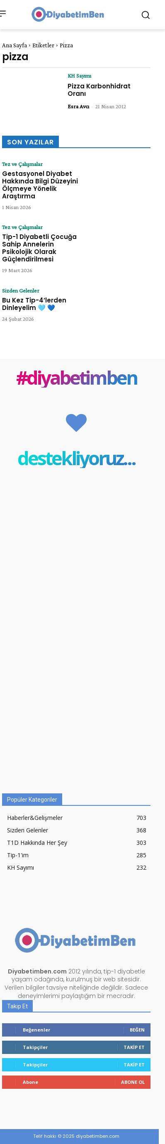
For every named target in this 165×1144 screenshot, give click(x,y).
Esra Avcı (78, 106)
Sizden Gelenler (20, 290)
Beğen (137, 1030)
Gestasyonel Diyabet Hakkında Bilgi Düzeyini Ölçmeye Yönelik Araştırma (40, 184)
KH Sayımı (79, 75)
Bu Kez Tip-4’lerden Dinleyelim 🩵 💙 (34, 304)
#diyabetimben (76, 377)
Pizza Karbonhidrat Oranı (99, 90)
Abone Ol (133, 1082)
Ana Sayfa (14, 45)
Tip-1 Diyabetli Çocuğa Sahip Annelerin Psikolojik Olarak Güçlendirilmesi (39, 247)
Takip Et (134, 1047)
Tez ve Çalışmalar (22, 164)
